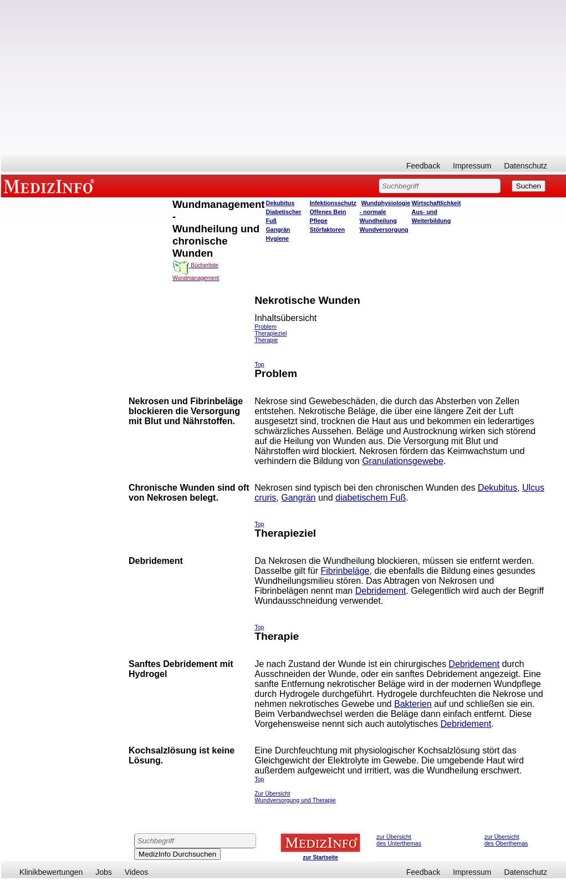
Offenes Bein (328, 211)
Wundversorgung (384, 229)
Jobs (103, 872)
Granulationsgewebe (402, 461)
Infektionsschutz (333, 203)
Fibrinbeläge (344, 571)
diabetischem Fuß (370, 497)
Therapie (266, 340)
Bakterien (413, 704)
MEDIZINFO (51, 186)
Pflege (319, 220)
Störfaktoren (327, 229)
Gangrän (278, 229)
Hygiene (277, 238)
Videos (137, 872)
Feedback (423, 165)
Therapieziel (270, 333)
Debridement (380, 590)
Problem (265, 326)
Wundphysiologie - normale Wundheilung (385, 212)
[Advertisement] (283, 77)
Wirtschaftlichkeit (436, 203)
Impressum (472, 165)
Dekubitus (280, 203)
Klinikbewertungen (51, 872)
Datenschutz (525, 165)
